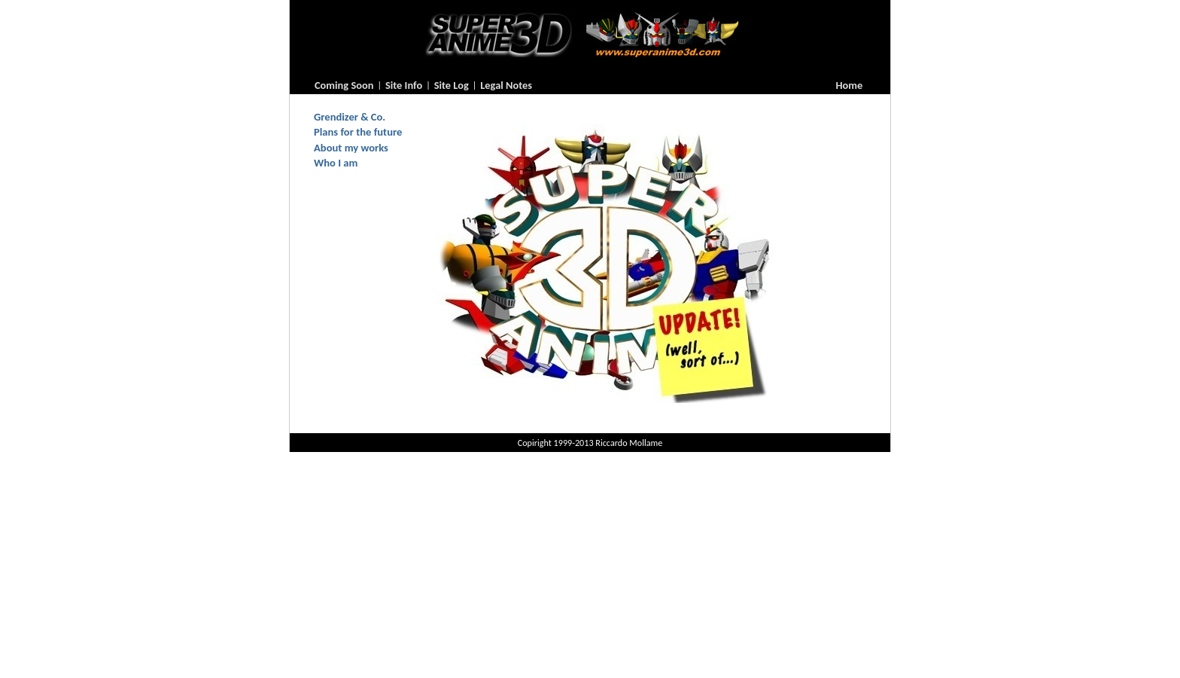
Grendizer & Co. (349, 117)
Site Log (451, 85)
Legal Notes (506, 85)
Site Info (403, 85)
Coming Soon (344, 85)
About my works (351, 147)
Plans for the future (358, 132)
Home (849, 85)
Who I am (335, 163)
